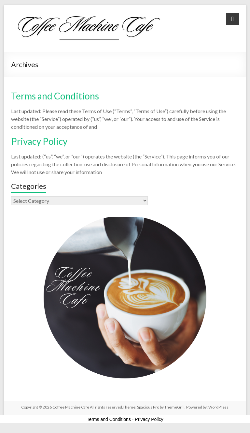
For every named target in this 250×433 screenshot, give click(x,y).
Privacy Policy (39, 141)
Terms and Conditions (55, 95)
